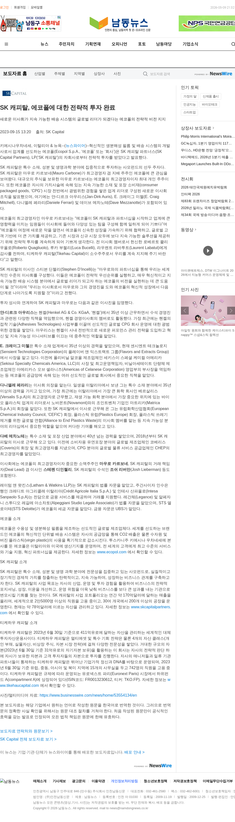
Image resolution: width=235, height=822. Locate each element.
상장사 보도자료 (196, 128)
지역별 (79, 73)
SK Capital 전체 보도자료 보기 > (28, 739)
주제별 (59, 73)
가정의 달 (189, 96)
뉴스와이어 (75, 146)
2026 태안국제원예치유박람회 (204, 187)
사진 (117, 73)
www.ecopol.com (111, 552)
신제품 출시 (211, 96)
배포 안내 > (134, 752)
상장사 (99, 73)
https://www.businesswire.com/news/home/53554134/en (88, 695)
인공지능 (189, 104)
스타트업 (189, 112)
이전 (185, 311)
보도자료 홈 (15, 73)
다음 (231, 311)
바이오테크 (209, 104)
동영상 (187, 229)
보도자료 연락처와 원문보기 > (26, 731)
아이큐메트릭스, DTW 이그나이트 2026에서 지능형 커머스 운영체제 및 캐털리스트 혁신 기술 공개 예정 (207, 275)
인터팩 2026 (190, 194)
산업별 (39, 73)
